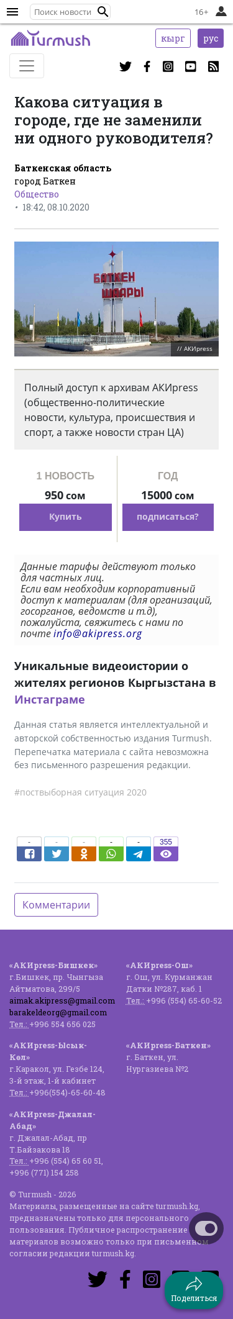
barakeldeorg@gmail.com (58, 1012)
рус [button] (210, 38)
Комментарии (56, 905)
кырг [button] (173, 38)
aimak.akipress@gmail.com (62, 1000)
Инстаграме (49, 699)
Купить (65, 516)
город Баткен (45, 181)
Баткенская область (62, 168)
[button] (103, 11)
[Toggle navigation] (26, 65)
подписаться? (168, 516)
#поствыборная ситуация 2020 (80, 792)
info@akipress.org (97, 633)
